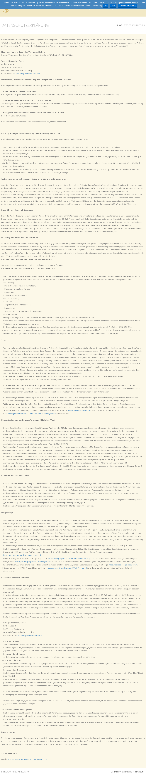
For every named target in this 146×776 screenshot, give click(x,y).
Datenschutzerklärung (121, 772)
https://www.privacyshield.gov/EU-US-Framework (67, 568)
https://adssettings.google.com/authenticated (22, 555)
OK (105, 6)
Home (119, 25)
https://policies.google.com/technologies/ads (33, 561)
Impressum (139, 772)
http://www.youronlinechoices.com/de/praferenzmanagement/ (30, 413)
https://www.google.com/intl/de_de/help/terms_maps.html (71, 558)
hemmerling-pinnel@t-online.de (27, 73)
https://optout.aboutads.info (79, 410)
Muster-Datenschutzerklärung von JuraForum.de (27, 759)
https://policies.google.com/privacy (123, 565)
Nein (113, 6)
